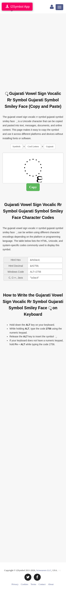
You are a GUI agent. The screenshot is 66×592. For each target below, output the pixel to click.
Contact (42, 584)
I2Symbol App (17, 6)
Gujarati (50, 146)
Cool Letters (33, 146)
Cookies (24, 584)
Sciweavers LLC (43, 570)
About (51, 584)
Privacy (15, 584)
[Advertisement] (33, 50)
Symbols (17, 146)
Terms (33, 584)
